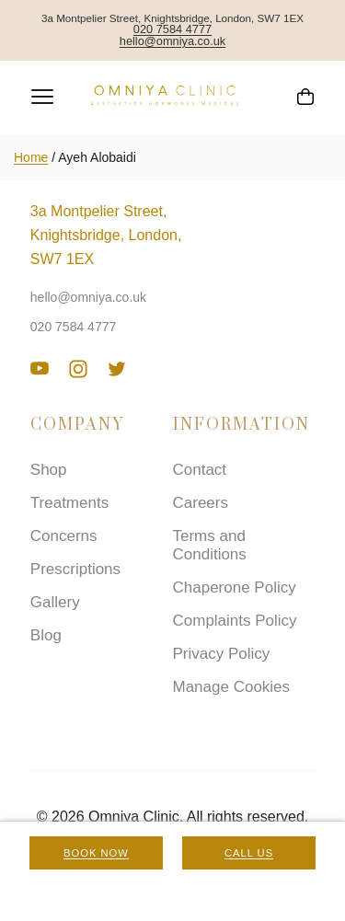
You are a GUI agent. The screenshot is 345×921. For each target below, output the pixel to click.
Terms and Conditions (210, 545)
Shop (48, 469)
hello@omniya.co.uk (172, 42)
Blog (46, 635)
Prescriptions (75, 569)
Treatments (69, 503)
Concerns (64, 536)
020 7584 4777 (172, 30)
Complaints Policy (235, 620)
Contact (200, 469)
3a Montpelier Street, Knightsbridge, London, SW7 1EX (106, 235)
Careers (200, 503)
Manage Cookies (232, 687)
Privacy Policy (221, 653)
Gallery (55, 602)
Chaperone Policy (234, 587)
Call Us (248, 852)
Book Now (96, 852)
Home (31, 157)
